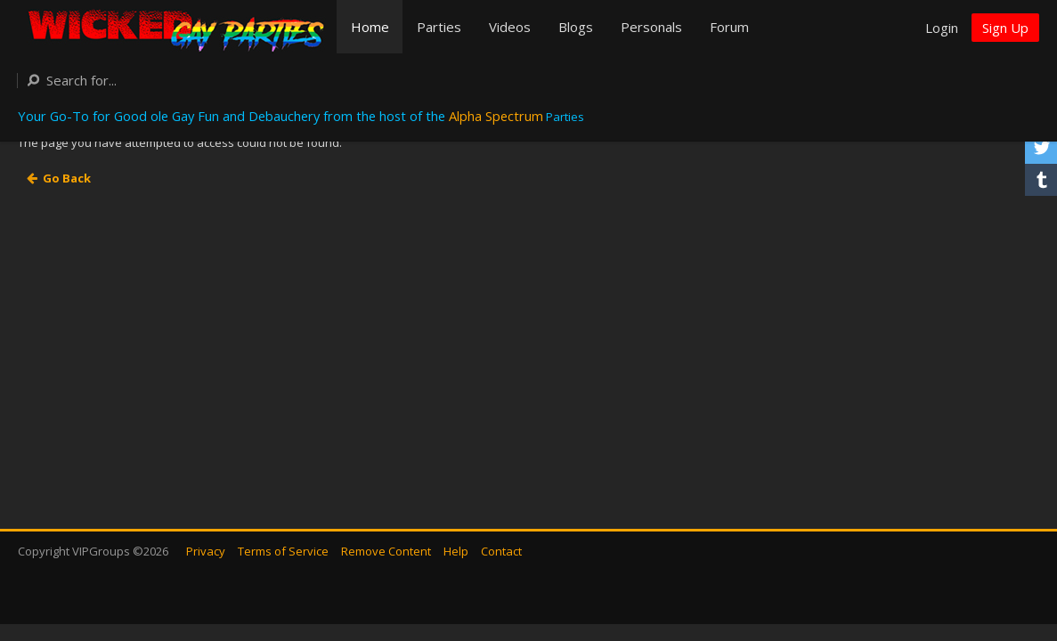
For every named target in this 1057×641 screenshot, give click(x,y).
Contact (501, 551)
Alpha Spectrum (496, 116)
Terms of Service (283, 551)
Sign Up (1005, 28)
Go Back (67, 178)
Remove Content (386, 551)
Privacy (205, 551)
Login (941, 28)
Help (455, 551)
